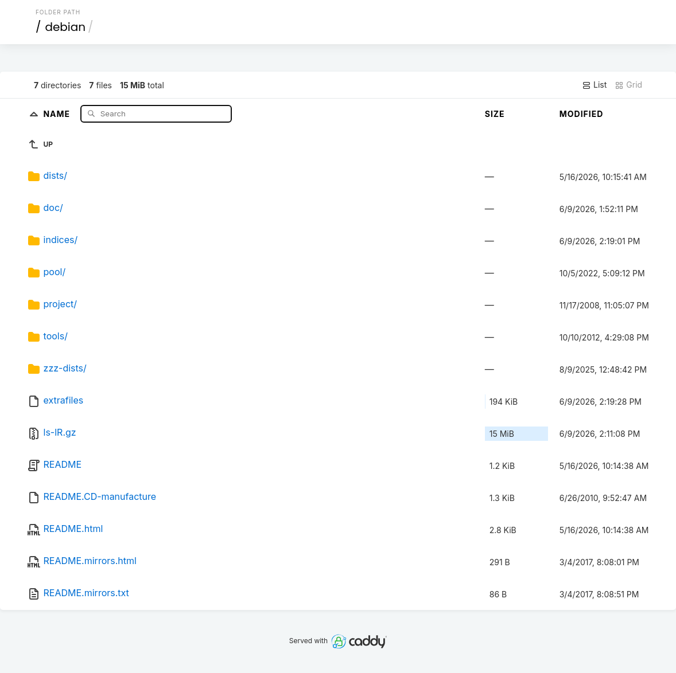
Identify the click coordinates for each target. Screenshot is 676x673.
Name (57, 113)
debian (65, 27)
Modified (582, 114)
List (594, 85)
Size (495, 114)
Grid (628, 85)
